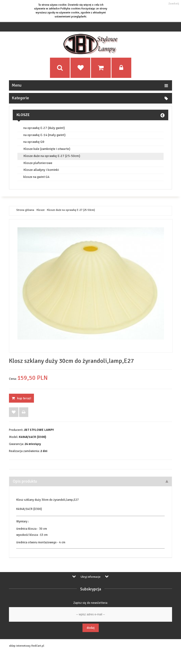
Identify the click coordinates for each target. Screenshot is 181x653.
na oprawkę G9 (33, 142)
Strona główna (25, 210)
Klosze (23, 114)
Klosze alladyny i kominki (41, 170)
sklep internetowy (20, 646)
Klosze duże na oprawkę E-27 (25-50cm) (51, 156)
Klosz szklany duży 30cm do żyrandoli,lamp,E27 (47, 500)
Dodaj (91, 628)
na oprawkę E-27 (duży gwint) (44, 128)
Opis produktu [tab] (90, 481)
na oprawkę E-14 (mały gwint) (44, 135)
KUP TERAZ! (21, 398)
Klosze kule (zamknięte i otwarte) (46, 149)
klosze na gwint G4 (36, 177)
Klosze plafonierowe (37, 163)
